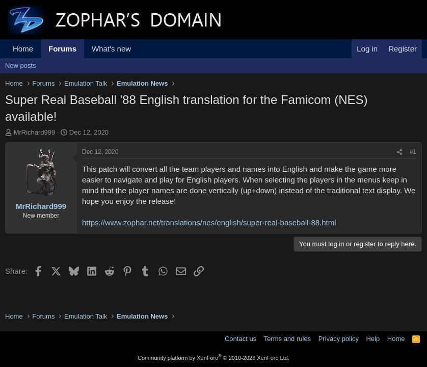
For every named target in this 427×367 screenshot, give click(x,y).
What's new (111, 48)
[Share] (399, 152)
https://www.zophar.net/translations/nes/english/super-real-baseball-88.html (209, 222)
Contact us (240, 339)
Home (23, 48)
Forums (62, 48)
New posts (20, 65)
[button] (139, 48)
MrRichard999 (35, 132)
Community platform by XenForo (213, 358)
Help (373, 339)
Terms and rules (287, 339)
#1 (413, 151)
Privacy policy (338, 339)
